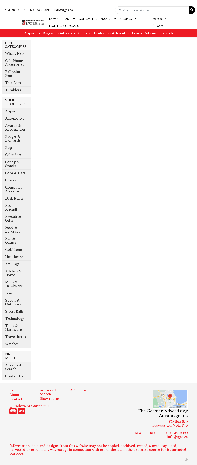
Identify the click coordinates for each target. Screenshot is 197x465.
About (14, 395)
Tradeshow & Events (110, 33)
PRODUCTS (104, 18)
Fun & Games (10, 240)
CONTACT (86, 18)
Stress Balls (14, 311)
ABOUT (65, 18)
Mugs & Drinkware (14, 284)
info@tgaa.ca (63, 10)
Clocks (10, 180)
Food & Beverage (12, 229)
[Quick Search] (152, 10)
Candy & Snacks (12, 164)
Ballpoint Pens (12, 74)
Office (83, 33)
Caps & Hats (15, 173)
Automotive (14, 118)
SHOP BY (126, 18)
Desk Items (14, 198)
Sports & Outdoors (13, 302)
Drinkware (64, 33)
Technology (14, 319)
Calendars (13, 155)
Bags (46, 33)
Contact (15, 399)
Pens (135, 33)
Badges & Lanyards (12, 138)
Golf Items (14, 250)
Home (14, 390)
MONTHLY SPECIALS (64, 25)
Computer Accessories (14, 189)
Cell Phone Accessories (14, 63)
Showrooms (49, 399)
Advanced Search (159, 33)
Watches (12, 344)
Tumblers (13, 90)
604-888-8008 (15, 10)
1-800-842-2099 (39, 10)
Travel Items (15, 337)
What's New (14, 54)
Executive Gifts (13, 218)
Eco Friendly (12, 207)
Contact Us (14, 376)
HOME (53, 18)
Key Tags (12, 264)
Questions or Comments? (29, 406)
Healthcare (14, 257)
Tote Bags (13, 83)
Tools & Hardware (13, 328)
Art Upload (79, 390)
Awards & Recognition (15, 127)
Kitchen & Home (13, 273)
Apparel (30, 33)
